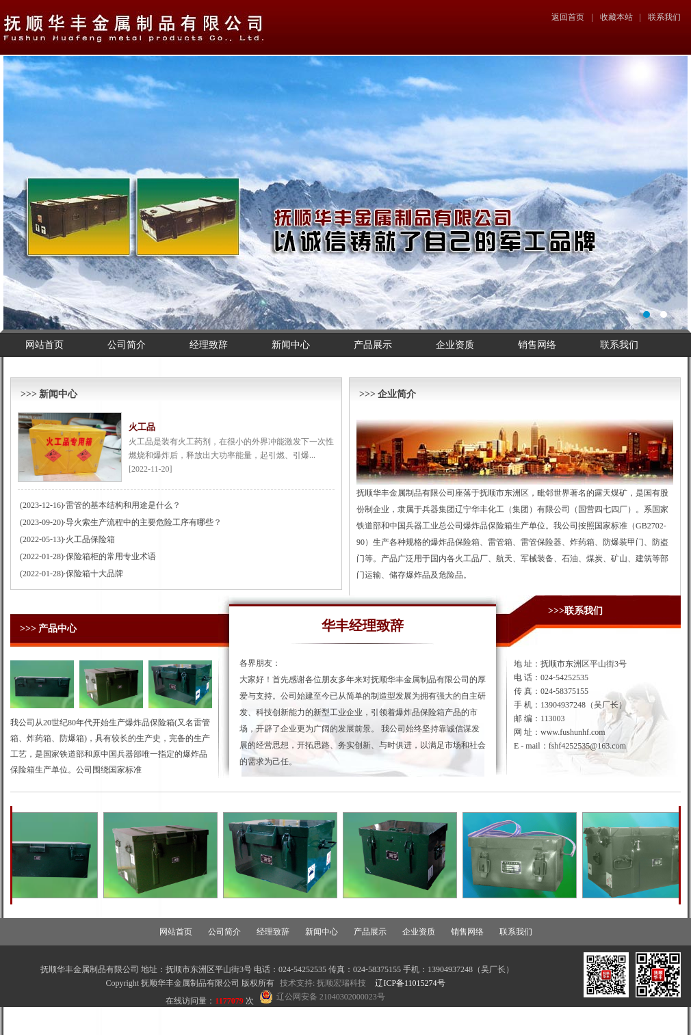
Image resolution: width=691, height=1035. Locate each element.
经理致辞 (209, 345)
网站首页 (44, 345)
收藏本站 (616, 17)
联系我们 (664, 17)
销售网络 (537, 345)
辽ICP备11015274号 (410, 983)
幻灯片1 (345, 193)
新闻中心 (291, 345)
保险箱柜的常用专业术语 (111, 556)
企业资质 (455, 345)
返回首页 (567, 17)
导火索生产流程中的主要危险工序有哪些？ (144, 522)
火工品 (142, 427)
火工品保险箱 (90, 539)
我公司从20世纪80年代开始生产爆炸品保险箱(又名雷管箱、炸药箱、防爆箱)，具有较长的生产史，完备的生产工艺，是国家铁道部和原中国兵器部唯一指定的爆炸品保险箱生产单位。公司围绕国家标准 (110, 746)
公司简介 (126, 345)
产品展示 (373, 345)
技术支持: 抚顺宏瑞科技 (323, 983)
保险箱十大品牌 (94, 573)
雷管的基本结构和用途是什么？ (123, 505)
